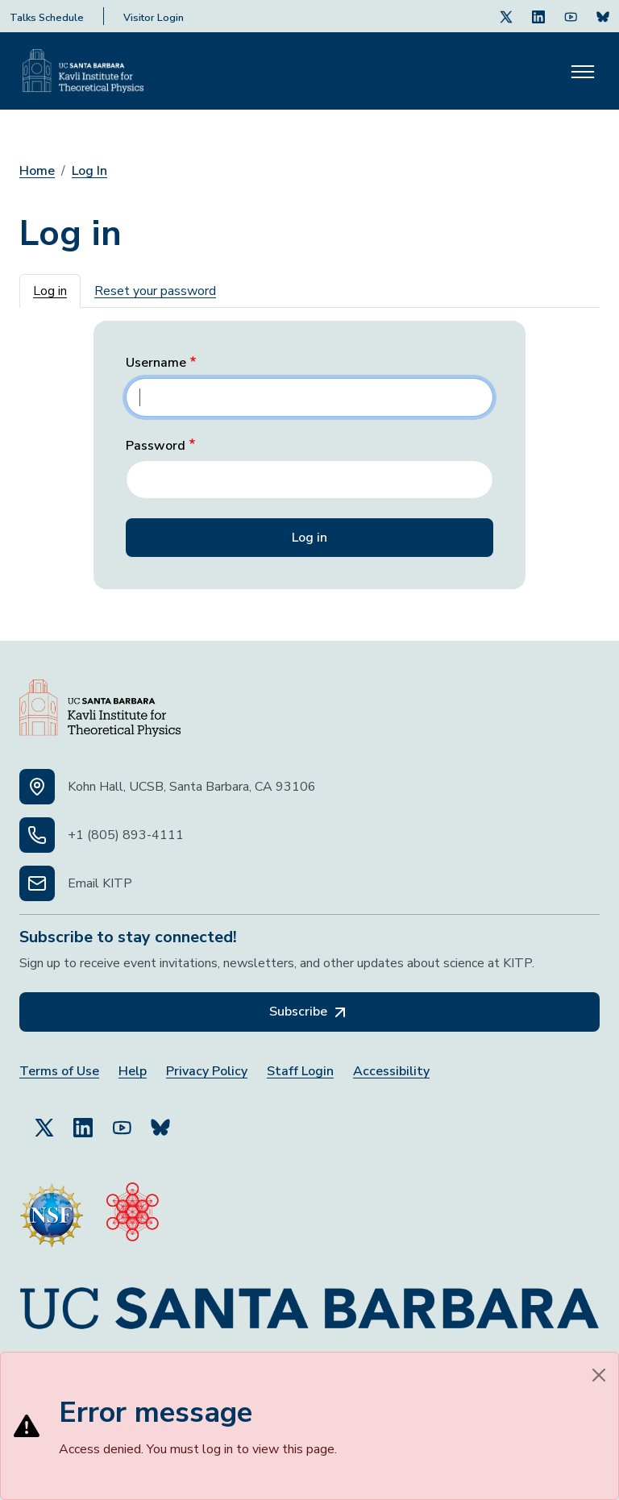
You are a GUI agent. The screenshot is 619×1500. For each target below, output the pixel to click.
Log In (89, 171)
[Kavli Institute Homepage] (83, 71)
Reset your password (155, 291)
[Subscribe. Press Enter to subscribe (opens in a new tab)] (602, 16)
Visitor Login (153, 17)
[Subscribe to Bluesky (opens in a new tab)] (160, 1120)
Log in (50, 291)
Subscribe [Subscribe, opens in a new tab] (309, 1012)
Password (155, 446)
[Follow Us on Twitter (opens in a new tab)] (506, 16)
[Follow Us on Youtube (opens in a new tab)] (570, 16)
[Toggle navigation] (582, 71)
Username (156, 363)
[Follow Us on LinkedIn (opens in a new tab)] (538, 16)
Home (37, 171)
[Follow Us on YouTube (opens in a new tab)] (121, 1120)
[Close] (599, 1375)
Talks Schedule (47, 17)
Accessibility (391, 1071)
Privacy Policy (206, 1071)
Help (132, 1071)
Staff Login (300, 1071)
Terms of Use (59, 1071)
